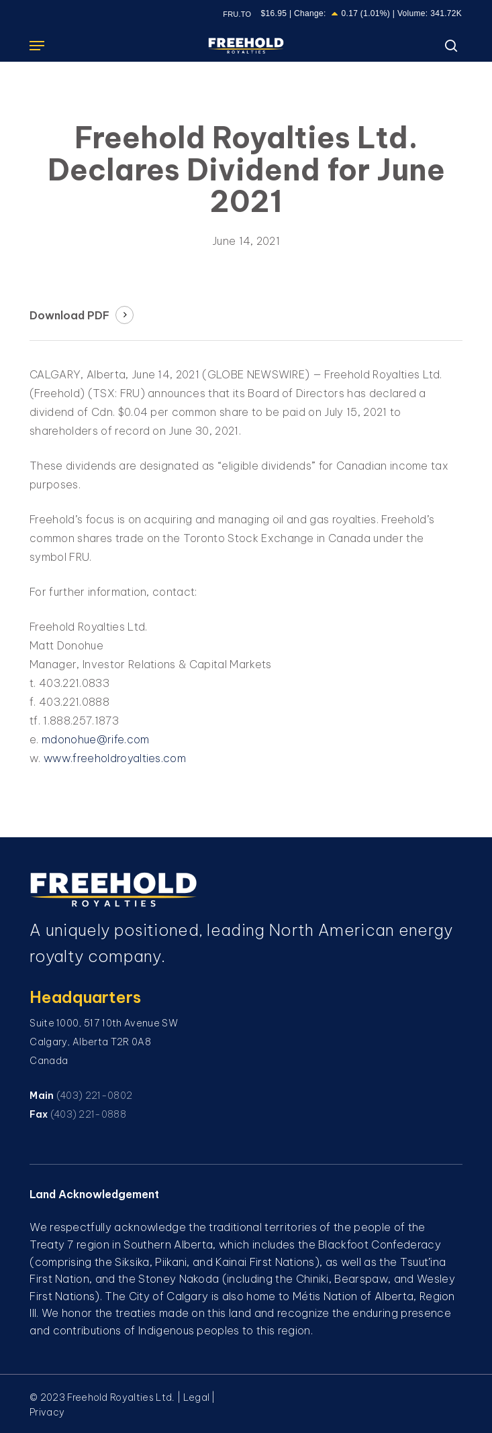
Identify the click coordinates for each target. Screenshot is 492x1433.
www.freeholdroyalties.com (115, 758)
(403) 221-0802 (94, 1096)
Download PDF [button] (69, 315)
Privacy (47, 1412)
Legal (196, 1397)
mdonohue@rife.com (95, 739)
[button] (37, 45)
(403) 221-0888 (88, 1114)
